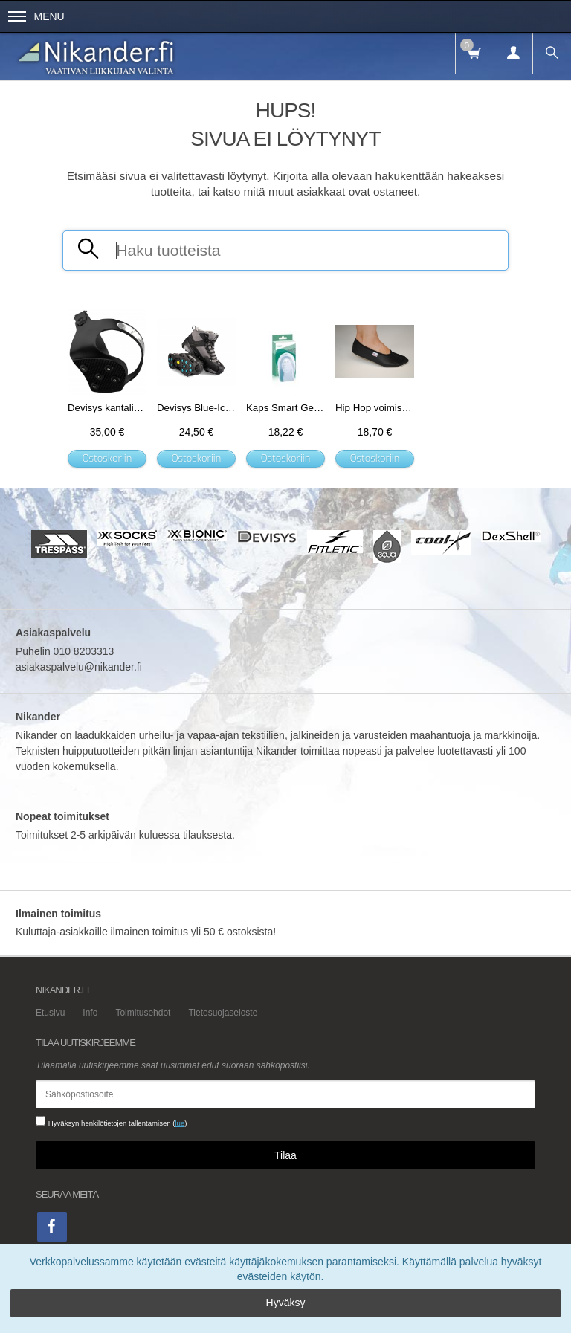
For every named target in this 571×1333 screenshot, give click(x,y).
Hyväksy (286, 1302)
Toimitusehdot (142, 1012)
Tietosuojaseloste (222, 1012)
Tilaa (285, 1155)
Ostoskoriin (107, 458)
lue (179, 1123)
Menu (36, 16)
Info (90, 1012)
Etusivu (50, 1012)
